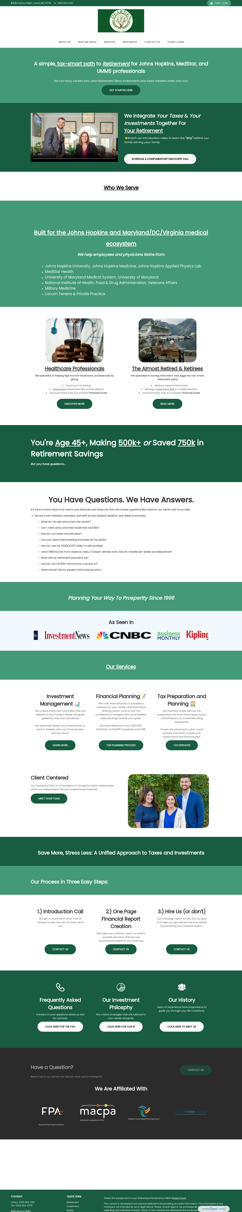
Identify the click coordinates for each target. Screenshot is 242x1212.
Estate (70, 1210)
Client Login (219, 3)
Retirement (73, 1202)
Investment (73, 1206)
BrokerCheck (179, 1198)
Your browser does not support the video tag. (74, 137)
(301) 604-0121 (63, 3)
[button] (64, 42)
